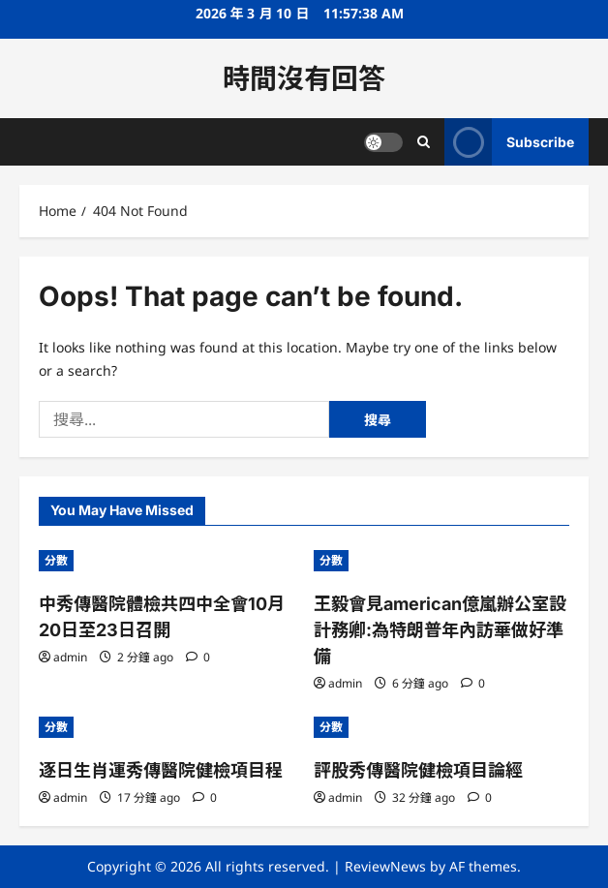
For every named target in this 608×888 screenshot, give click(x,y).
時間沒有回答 (304, 78)
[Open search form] (423, 142)
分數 (56, 560)
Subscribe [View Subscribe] (509, 142)
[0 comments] (198, 657)
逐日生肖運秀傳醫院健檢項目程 (161, 770)
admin (70, 657)
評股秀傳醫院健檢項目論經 (418, 770)
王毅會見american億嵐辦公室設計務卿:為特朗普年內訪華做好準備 (440, 630)
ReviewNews (385, 866)
